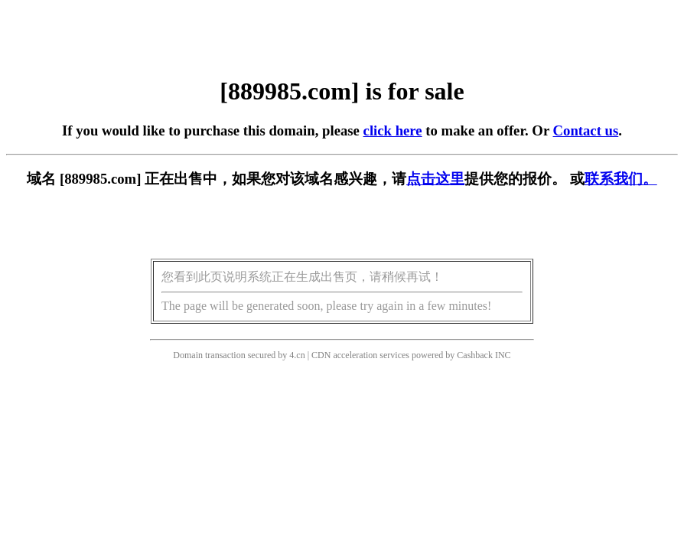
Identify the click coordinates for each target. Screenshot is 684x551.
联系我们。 (621, 179)
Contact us (586, 130)
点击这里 (435, 179)
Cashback (475, 355)
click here (392, 130)
